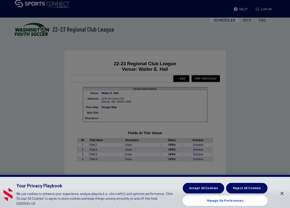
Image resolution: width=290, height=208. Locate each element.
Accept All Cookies (203, 191)
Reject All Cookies (247, 191)
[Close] (281, 196)
